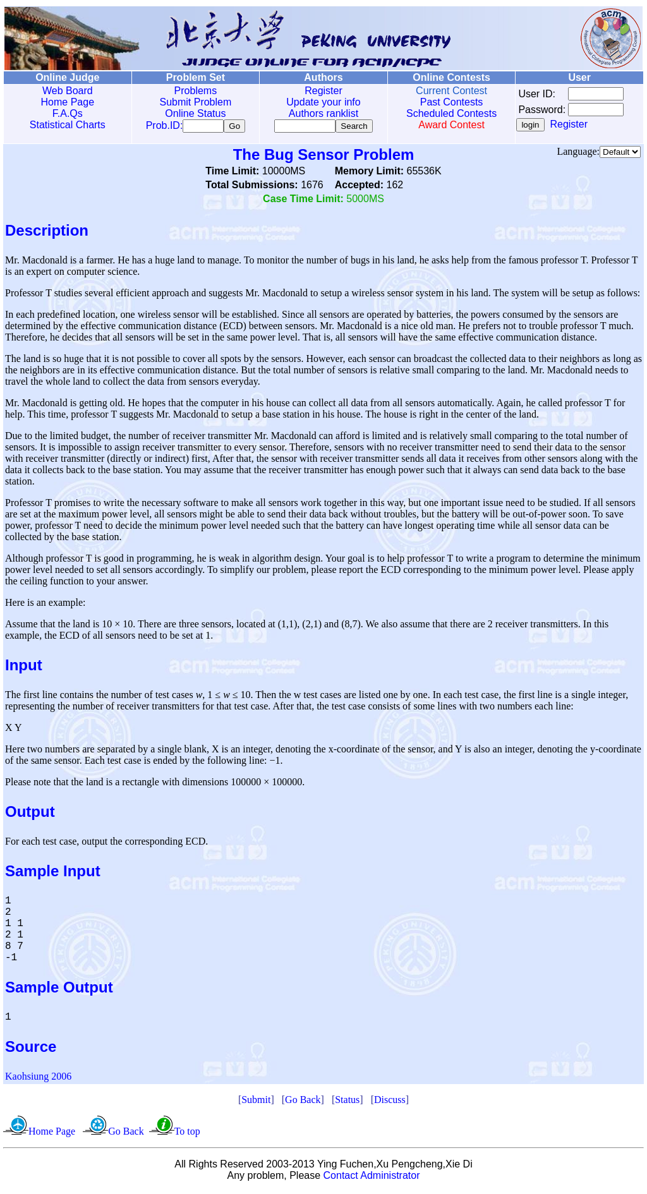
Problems (193, 90)
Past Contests (448, 102)
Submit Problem (194, 102)
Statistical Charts (67, 124)
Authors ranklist (321, 113)
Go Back (302, 1102)
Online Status (194, 113)
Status (347, 1102)
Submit (255, 1102)
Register (321, 90)
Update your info (321, 102)
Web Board (67, 90)
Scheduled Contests (448, 113)
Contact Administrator (372, 1178)
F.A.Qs (67, 113)
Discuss (390, 1102)
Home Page (67, 102)
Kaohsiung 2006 (38, 1078)
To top (187, 1133)
